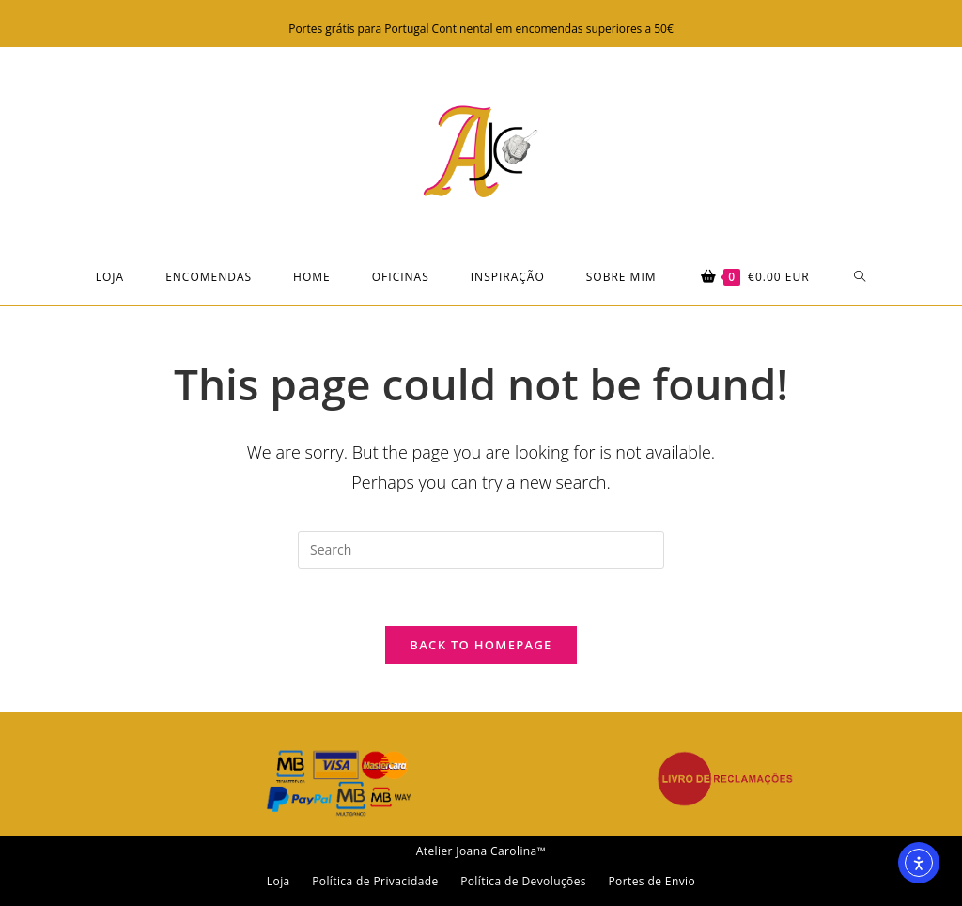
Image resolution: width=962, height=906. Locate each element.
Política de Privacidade (375, 881)
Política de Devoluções (523, 881)
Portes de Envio (651, 881)
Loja (278, 881)
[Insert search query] (481, 550)
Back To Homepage (480, 644)
